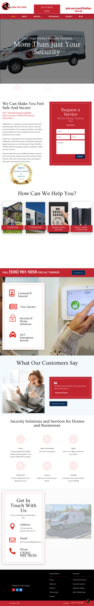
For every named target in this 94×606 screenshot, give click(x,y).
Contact (68, 16)
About (24, 16)
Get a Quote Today (47, 9)
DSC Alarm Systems (47, 96)
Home (13, 16)
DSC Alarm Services (79, 580)
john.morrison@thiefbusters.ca (78, 9)
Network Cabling (17, 96)
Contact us (78, 273)
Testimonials (53, 16)
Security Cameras (76, 96)
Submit (80, 157)
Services (37, 16)
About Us (52, 584)
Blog (81, 16)
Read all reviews (58, 404)
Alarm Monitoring (79, 592)
